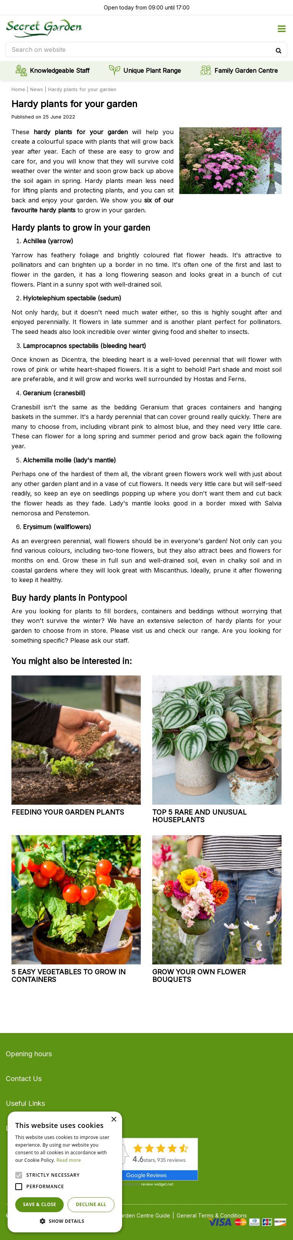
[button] (64, 1221)
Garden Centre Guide (143, 1215)
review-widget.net (157, 1184)
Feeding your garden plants (67, 812)
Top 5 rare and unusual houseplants (199, 816)
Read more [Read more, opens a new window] (68, 1160)
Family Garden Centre (246, 70)
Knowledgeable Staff (60, 70)
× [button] (113, 1120)
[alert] (65, 1172)
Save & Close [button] (39, 1204)
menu (281, 28)
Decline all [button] (91, 1204)
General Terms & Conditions (212, 1215)
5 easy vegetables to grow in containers (68, 975)
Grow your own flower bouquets (199, 975)
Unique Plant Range (152, 70)
